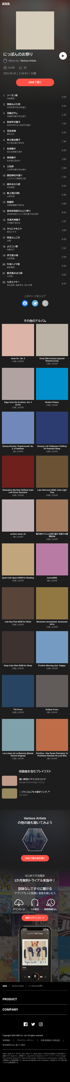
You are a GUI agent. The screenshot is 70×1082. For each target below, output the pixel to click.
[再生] (63, 56)
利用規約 (6, 1040)
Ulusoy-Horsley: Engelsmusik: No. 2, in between (17, 447)
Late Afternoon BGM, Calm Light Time (52, 491)
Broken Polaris (52, 402)
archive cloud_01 (18, 534)
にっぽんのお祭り (36, 986)
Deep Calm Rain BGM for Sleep (18, 665)
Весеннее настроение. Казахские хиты (52, 623)
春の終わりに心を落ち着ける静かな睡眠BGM (52, 535)
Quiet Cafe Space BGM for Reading (18, 578)
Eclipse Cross (52, 709)
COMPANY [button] (10, 1009)
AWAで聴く (34, 82)
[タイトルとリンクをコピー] (45, 303)
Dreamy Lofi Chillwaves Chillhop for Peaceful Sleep (52, 447)
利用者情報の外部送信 (50, 1040)
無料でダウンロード (34, 918)
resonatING (52, 578)
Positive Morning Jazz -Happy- (52, 665)
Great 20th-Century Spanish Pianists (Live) (52, 359)
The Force (18, 709)
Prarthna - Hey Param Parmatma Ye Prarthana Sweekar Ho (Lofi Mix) (52, 754)
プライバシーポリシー (25, 1040)
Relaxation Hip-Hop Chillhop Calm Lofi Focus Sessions (18, 491)
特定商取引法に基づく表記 (14, 1045)
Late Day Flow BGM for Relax (18, 622)
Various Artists (28, 60)
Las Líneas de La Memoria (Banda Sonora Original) (18, 754)
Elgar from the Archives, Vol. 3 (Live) (18, 403)
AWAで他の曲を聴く (35, 858)
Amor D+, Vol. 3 (18, 358)
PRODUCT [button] (10, 999)
